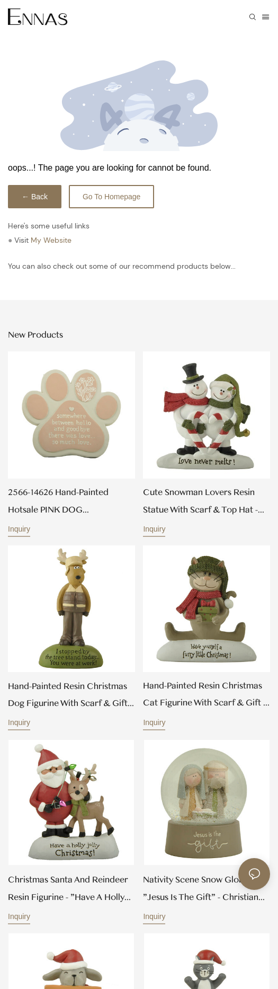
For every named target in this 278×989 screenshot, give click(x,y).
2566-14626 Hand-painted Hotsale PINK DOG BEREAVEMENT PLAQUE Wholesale (58, 502)
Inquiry (19, 529)
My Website (51, 240)
